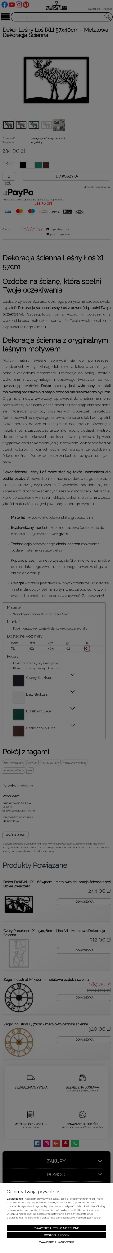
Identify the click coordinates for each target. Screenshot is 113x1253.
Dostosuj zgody (56, 1235)
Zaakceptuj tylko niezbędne (56, 1228)
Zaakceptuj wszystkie (56, 1242)
